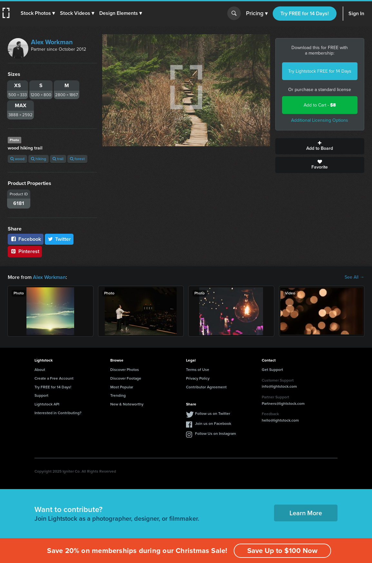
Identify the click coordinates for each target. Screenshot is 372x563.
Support (41, 395)
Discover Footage (125, 378)
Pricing (257, 13)
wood (17, 159)
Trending (118, 395)
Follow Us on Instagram (215, 433)
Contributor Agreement (206, 387)
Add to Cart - (320, 105)
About (39, 370)
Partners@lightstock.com (283, 403)
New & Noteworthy (126, 404)
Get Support (272, 370)
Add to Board (320, 146)
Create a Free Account (53, 378)
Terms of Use (197, 370)
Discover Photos (124, 370)
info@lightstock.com (279, 386)
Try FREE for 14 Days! (304, 13)
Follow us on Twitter (212, 413)
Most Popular (121, 387)
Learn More (305, 513)
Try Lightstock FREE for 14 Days (319, 71)
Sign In (356, 13)
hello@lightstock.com (280, 420)
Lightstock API (46, 404)
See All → (354, 277)
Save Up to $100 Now (282, 550)
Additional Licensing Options (319, 120)
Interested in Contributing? (58, 413)
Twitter (59, 239)
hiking (38, 159)
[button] (38, 13)
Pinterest (24, 251)
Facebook (25, 239)
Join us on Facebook (213, 423)
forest (77, 159)
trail (58, 159)
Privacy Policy (198, 378)
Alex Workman (52, 42)
